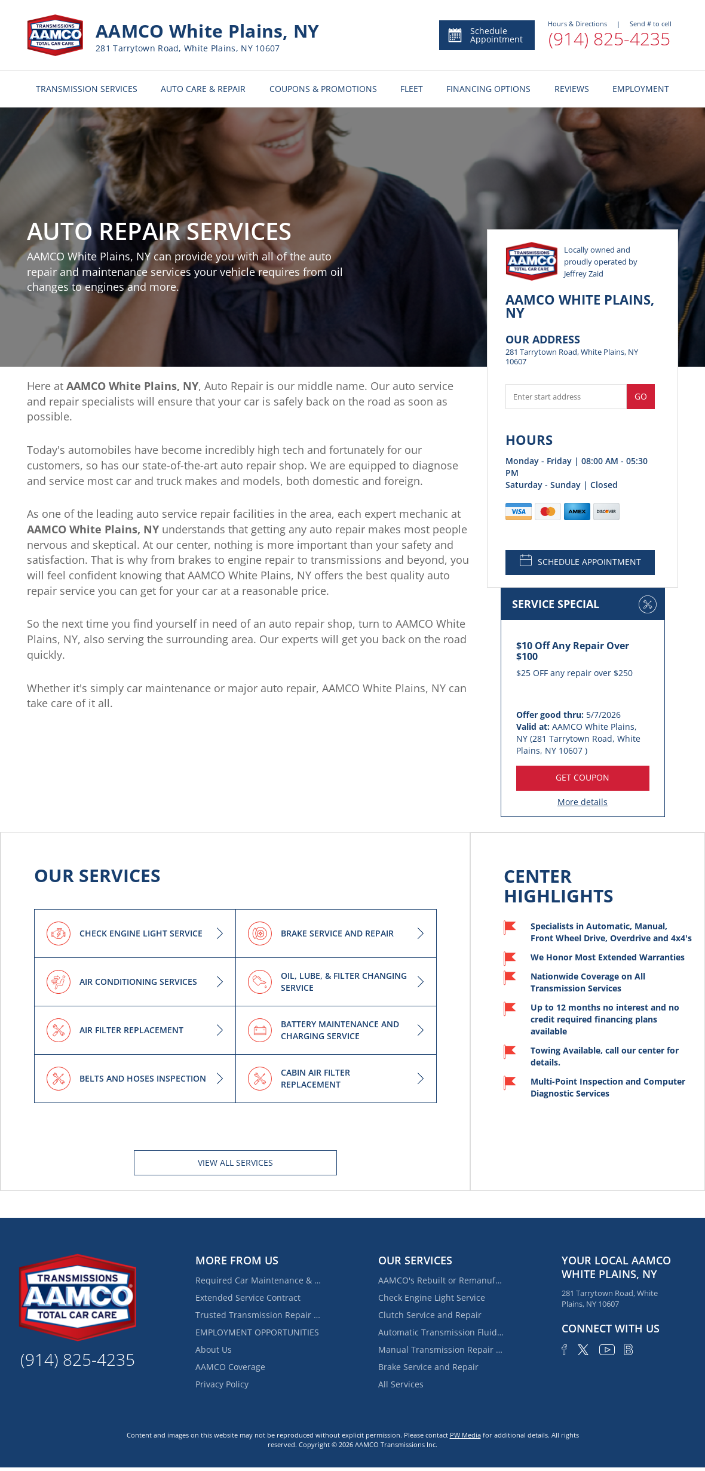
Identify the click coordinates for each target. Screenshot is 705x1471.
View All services (235, 1162)
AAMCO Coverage (230, 1366)
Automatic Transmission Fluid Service (441, 1332)
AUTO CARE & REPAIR (203, 88)
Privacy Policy (222, 1384)
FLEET (411, 88)
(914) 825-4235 (609, 38)
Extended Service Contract (248, 1297)
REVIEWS (571, 88)
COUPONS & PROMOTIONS (323, 88)
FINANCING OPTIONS (488, 88)
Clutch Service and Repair (430, 1314)
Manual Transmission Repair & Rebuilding (441, 1349)
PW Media (465, 1434)
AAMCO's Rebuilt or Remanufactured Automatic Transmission (441, 1280)
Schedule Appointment (485, 35)
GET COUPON (582, 777)
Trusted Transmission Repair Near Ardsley (258, 1314)
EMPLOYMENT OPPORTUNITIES (257, 1332)
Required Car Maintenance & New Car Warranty (258, 1280)
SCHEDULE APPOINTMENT (580, 560)
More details (582, 801)
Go (640, 396)
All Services (401, 1384)
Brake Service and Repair (428, 1366)
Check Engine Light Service (431, 1297)
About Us (213, 1349)
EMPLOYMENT (640, 88)
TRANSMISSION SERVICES (86, 88)
